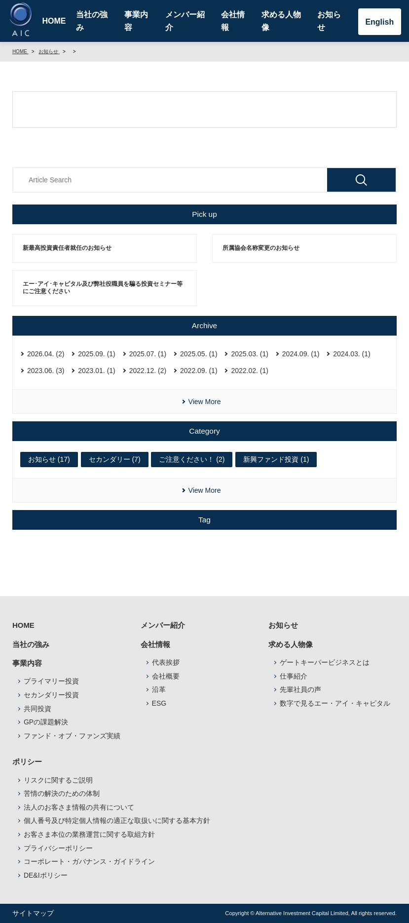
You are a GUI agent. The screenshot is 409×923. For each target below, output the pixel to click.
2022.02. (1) (249, 371)
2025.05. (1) (199, 354)
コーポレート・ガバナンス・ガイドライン (89, 861)
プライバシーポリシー (58, 848)
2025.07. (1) (148, 354)
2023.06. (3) (46, 371)
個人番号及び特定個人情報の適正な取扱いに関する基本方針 (117, 820)
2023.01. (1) (96, 371)
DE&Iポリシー (46, 875)
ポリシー (27, 761)
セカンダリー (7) (115, 459)
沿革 (159, 689)
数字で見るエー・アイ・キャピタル (335, 703)
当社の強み (92, 21)
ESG (159, 703)
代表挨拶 (166, 662)
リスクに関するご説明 (58, 780)
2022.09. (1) (199, 371)
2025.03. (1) (249, 354)
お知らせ (329, 21)
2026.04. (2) (46, 354)
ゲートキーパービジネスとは (325, 662)
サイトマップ (33, 913)
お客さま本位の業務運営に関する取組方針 (89, 834)
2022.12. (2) (148, 371)
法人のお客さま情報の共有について (79, 807)
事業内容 (136, 21)
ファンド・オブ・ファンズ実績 (72, 736)
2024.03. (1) (352, 354)
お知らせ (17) (49, 459)
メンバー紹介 (185, 21)
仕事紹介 (293, 676)
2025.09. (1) (96, 354)
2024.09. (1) (301, 354)
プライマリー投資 (51, 681)
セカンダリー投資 (51, 695)
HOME (54, 21)
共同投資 (37, 709)
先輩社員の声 (300, 689)
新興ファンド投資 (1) (276, 459)
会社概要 (166, 676)
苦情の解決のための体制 (62, 793)
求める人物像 (281, 21)
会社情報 (233, 21)
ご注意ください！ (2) (191, 459)
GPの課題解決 (46, 722)
